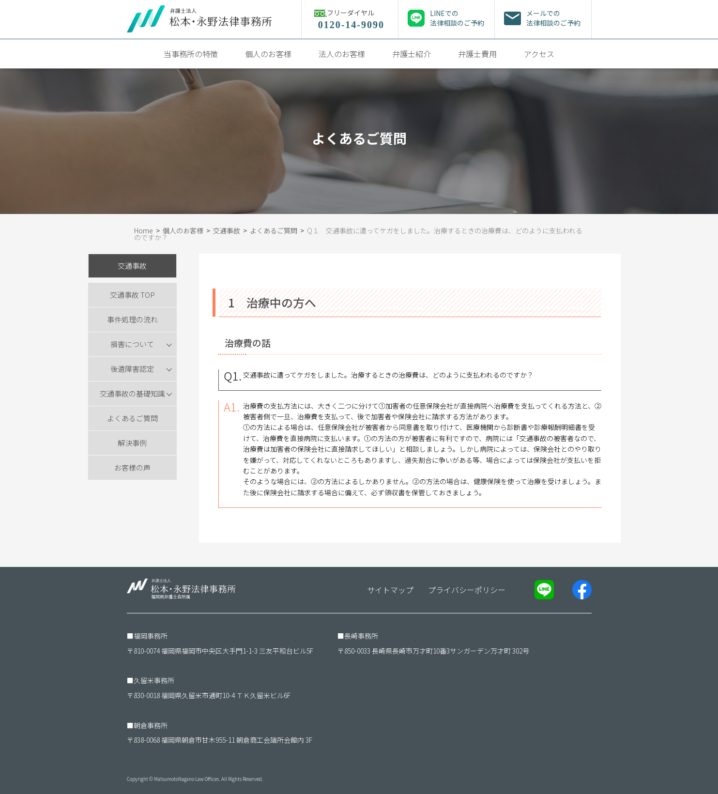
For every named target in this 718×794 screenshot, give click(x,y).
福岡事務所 (151, 636)
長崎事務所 (361, 636)
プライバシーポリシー (466, 590)
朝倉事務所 (151, 725)
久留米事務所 (154, 680)
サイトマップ (390, 590)
